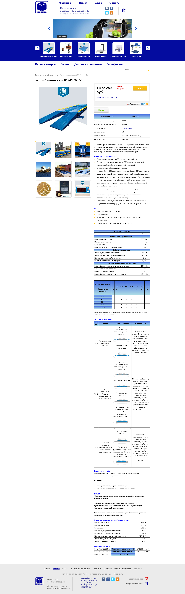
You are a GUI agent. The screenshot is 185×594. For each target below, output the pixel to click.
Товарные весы (101, 56)
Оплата (64, 64)
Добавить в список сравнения (107, 97)
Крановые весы (66, 56)
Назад (101, 110)
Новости (83, 2)
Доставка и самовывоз (88, 64)
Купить (140, 88)
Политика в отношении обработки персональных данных (86, 574)
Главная (46, 568)
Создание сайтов (138, 578)
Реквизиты (118, 574)
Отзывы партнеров (122, 568)
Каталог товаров (45, 64)
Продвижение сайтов (136, 583)
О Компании (65, 2)
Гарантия (97, 568)
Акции (98, 2)
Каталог (38, 75)
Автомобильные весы (48, 56)
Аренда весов (135, 56)
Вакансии (138, 568)
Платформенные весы (83, 57)
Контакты (114, 2)
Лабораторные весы (118, 56)
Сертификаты (115, 64)
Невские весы (127, 128)
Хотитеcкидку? (120, 88)
